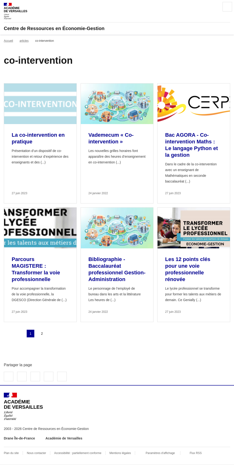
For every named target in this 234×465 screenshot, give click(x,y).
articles (24, 40)
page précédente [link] (19, 333)
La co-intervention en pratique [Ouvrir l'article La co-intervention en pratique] (38, 138)
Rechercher (214, 6)
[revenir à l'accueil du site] (117, 28)
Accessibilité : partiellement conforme (77, 453)
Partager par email (48, 376)
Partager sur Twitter (22, 376)
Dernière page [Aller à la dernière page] (65, 333)
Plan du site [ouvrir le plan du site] (11, 453)
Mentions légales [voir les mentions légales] (120, 453)
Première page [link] (7, 333)
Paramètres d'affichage (160, 453)
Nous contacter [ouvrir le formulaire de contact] (36, 453)
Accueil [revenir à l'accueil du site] (8, 40)
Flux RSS (196, 453)
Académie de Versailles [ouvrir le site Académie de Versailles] (64, 438)
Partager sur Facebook (8, 376)
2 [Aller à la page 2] (42, 333)
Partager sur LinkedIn (35, 376)
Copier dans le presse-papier (62, 376)
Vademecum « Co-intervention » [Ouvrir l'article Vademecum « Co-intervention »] (111, 138)
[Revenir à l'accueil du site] (23, 406)
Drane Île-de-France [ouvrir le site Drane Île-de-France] (19, 438)
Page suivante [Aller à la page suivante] (53, 333)
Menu (227, 6)
